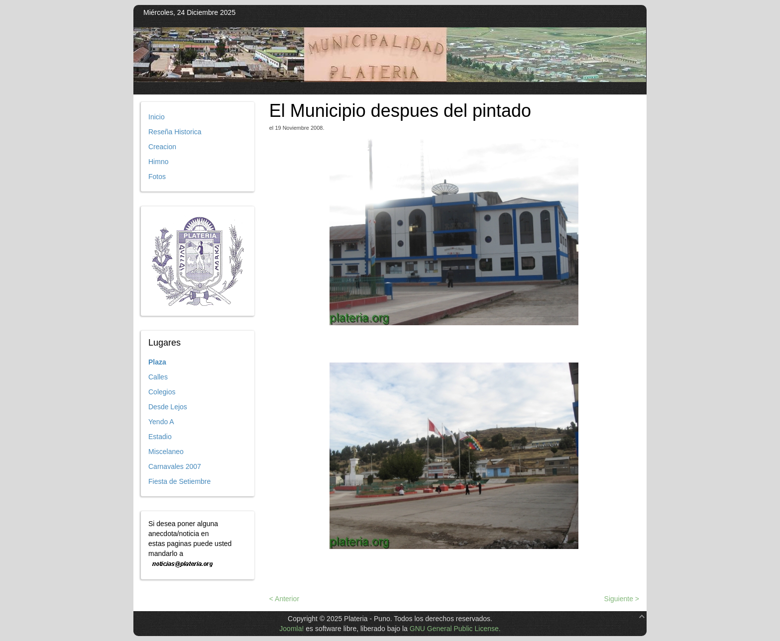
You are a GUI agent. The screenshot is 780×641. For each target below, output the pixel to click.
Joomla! (291, 629)
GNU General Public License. (455, 629)
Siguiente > (621, 599)
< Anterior (284, 599)
